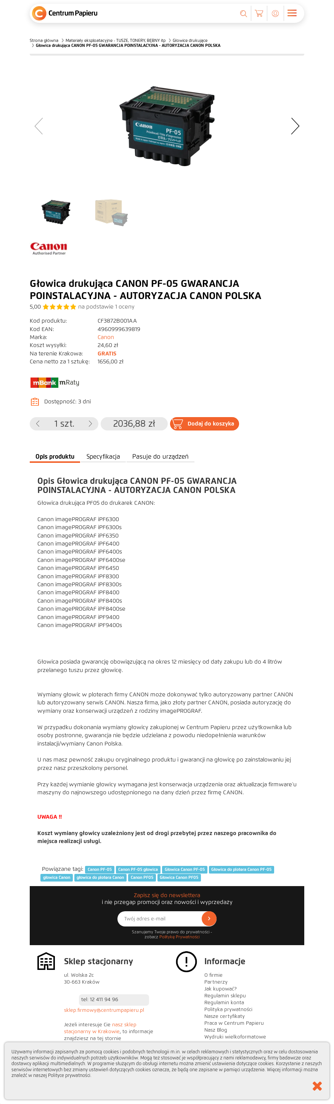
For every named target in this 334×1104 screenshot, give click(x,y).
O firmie (213, 975)
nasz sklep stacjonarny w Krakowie (100, 1028)
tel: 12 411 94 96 (99, 1000)
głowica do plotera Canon (100, 877)
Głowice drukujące (190, 40)
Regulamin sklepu (225, 996)
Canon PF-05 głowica (138, 869)
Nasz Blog (215, 1030)
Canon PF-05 (100, 869)
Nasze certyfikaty (224, 1016)
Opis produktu (54, 456)
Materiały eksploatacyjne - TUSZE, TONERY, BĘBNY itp (115, 40)
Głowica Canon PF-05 (185, 869)
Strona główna (44, 40)
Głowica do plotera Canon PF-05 (241, 869)
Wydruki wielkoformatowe (235, 1037)
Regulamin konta (224, 1003)
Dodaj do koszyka (211, 423)
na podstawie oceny (106, 306)
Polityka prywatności (228, 1009)
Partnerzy (216, 982)
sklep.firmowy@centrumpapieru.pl (104, 1010)
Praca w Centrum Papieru (234, 1023)
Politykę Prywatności (179, 936)
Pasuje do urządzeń (160, 456)
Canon (106, 337)
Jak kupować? (220, 989)
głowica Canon (56, 877)
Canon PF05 (142, 877)
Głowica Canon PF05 (179, 877)
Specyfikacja (103, 456)
